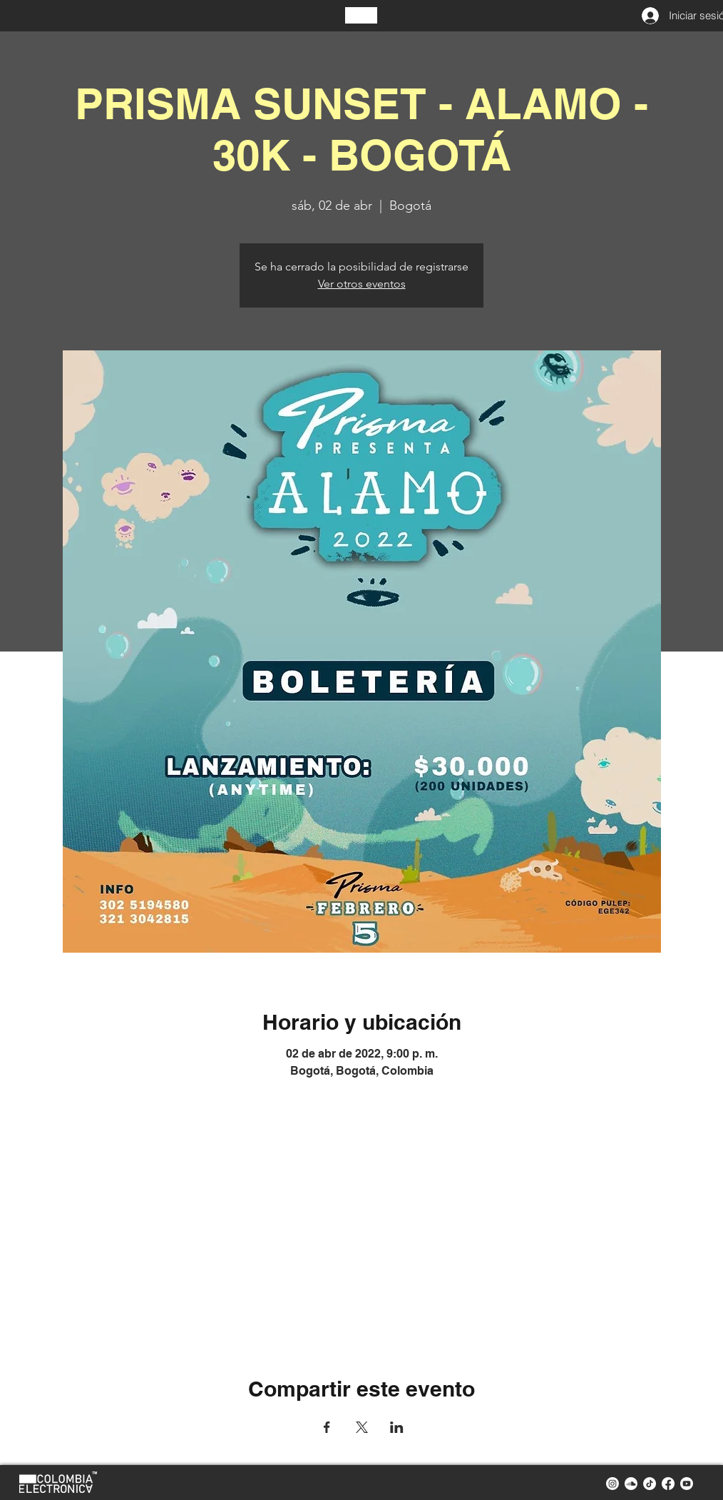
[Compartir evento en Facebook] (327, 1427)
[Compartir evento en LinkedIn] (397, 1427)
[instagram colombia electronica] (612, 1483)
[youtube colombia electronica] (686, 1483)
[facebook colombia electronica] (668, 1483)
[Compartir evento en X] (362, 1427)
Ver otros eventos (362, 283)
